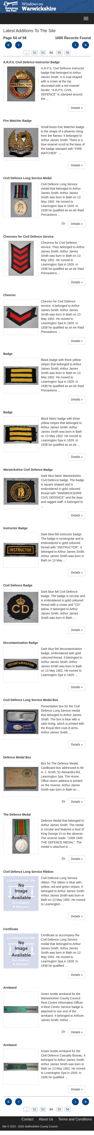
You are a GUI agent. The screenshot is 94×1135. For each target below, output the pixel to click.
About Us (46, 1119)
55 (59, 52)
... (26, 52)
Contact (27, 1119)
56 (67, 52)
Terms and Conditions (75, 1119)
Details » (77, 108)
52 (34, 52)
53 (43, 52)
